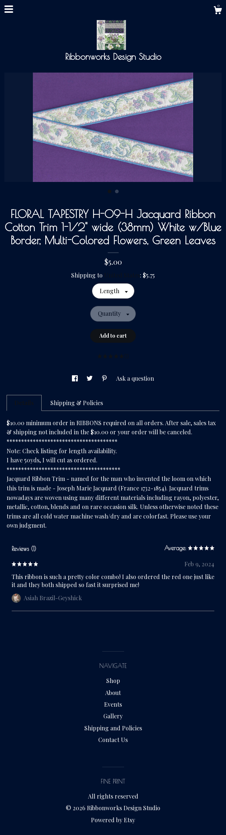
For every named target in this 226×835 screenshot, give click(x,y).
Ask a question (135, 378)
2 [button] (117, 191)
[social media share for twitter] (90, 378)
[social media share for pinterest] (105, 378)
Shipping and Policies (113, 728)
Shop (113, 680)
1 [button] (109, 191)
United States (122, 275)
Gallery (113, 716)
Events (113, 704)
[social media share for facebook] (75, 378)
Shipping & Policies (76, 403)
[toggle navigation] (8, 9)
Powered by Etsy (113, 820)
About (113, 692)
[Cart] (218, 11)
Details (24, 403)
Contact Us (113, 739)
